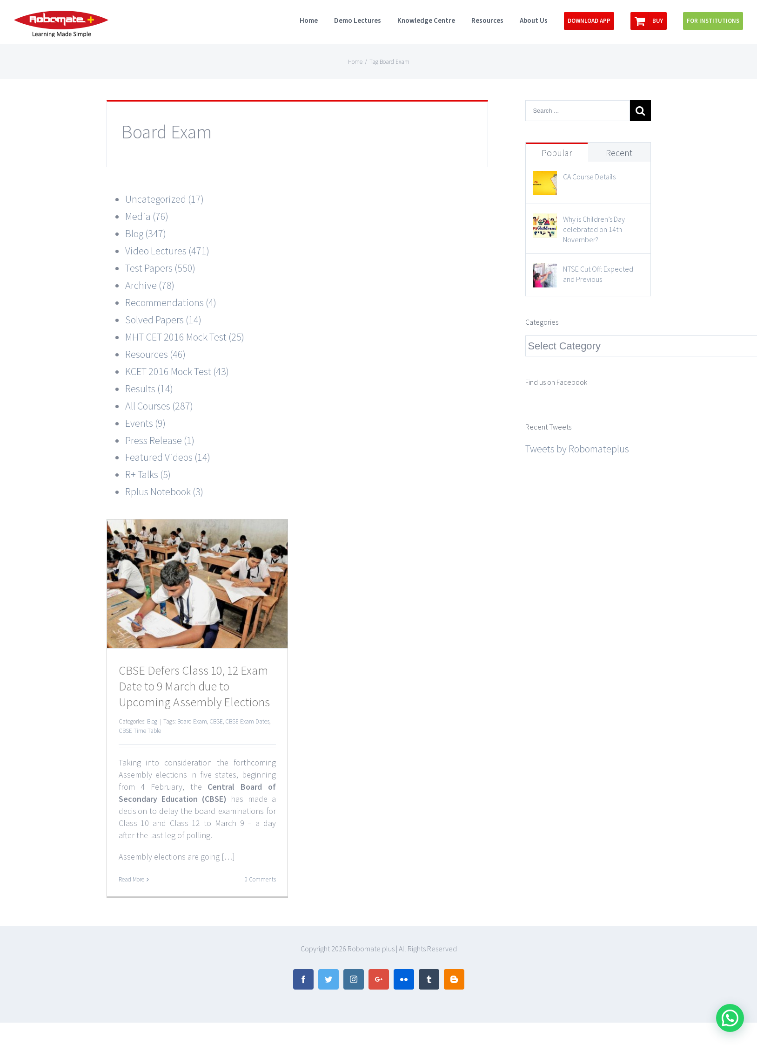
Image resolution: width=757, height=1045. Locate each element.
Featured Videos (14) (167, 457)
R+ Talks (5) (148, 474)
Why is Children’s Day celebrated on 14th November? (594, 229)
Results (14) (149, 388)
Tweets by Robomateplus (577, 448)
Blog (152, 721)
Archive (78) (149, 285)
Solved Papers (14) (163, 319)
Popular (557, 152)
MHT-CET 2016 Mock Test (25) (184, 336)
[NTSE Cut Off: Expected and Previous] (545, 271)
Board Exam (192, 721)
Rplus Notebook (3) (164, 491)
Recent (619, 152)
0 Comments (260, 879)
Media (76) (146, 216)
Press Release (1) (159, 440)
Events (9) (145, 423)
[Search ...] (577, 110)
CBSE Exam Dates (247, 721)
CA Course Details (589, 176)
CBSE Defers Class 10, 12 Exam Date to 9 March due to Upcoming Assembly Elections (194, 686)
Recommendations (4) (170, 302)
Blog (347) (145, 233)
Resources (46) (155, 354)
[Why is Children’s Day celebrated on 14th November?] (545, 221)
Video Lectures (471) (167, 250)
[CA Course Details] (545, 179)
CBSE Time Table (140, 731)
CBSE (216, 721)
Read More (131, 879)
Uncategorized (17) (164, 198)
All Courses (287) (159, 405)
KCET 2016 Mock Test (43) (177, 371)
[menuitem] (317, 19)
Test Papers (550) (160, 267)
